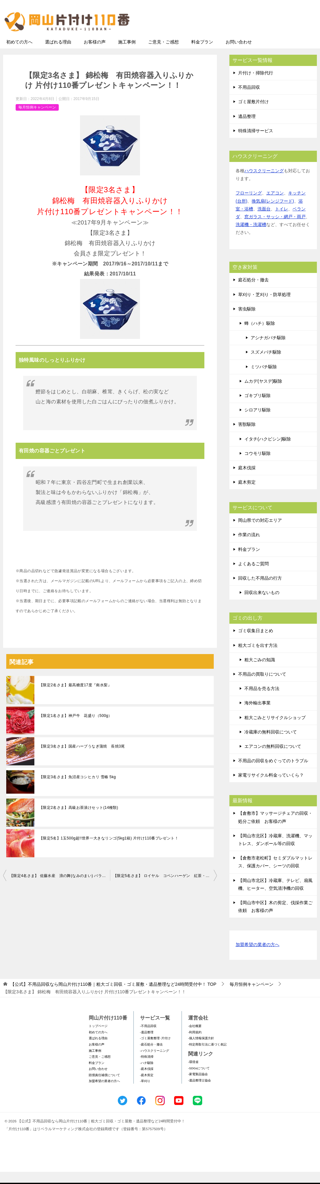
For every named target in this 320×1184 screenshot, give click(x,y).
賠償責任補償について (104, 1087)
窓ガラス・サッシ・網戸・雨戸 (275, 228)
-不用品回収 (148, 1038)
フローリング (249, 205)
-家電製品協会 (198, 1086)
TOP (113, 996)
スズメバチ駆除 (266, 364)
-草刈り (145, 1093)
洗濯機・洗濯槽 (251, 236)
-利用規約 (195, 1044)
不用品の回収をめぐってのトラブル (273, 772)
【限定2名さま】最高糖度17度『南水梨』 (75, 697)
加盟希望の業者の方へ (257, 957)
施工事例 (127, 54)
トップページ (98, 1038)
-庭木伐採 (146, 1081)
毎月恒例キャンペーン (37, 119)
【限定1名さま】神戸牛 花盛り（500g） (75, 728)
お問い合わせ (239, 54)
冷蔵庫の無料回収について (270, 744)
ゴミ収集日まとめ (255, 642)
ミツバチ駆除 (264, 378)
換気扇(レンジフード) (273, 213)
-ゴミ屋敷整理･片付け (155, 1050)
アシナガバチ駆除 (268, 349)
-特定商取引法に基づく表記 (207, 1056)
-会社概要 (195, 1038)
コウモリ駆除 (257, 465)
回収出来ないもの (261, 604)
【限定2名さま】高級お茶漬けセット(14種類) (78, 820)
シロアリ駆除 (257, 422)
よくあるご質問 (253, 575)
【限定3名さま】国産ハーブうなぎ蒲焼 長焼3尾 (82, 758)
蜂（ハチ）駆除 (259, 335)
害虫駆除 (247, 321)
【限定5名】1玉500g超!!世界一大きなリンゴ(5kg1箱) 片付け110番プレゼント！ (108, 850)
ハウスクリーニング (264, 182)
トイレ (281, 221)
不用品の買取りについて (262, 686)
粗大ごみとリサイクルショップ (275, 729)
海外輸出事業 (257, 715)
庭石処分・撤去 (253, 292)
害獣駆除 (247, 436)
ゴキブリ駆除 (257, 407)
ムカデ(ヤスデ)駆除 (263, 393)
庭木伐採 (247, 479)
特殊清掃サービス (255, 142)
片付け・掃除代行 (255, 85)
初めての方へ (19, 54)
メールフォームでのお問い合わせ (259, 36)
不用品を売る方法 (261, 700)
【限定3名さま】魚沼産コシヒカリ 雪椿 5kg (77, 789)
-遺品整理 (146, 1044)
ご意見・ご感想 (163, 54)
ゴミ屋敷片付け (253, 113)
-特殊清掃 (146, 1069)
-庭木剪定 (146, 1087)
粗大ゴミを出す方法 (258, 657)
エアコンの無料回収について (272, 758)
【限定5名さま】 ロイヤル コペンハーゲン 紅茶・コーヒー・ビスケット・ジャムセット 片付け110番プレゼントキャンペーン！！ (165, 888)
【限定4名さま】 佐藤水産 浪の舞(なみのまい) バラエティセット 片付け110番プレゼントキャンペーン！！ (59, 888)
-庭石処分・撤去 (151, 1056)
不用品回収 (249, 99)
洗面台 (264, 221)
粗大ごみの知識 (259, 671)
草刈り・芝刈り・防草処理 (264, 306)
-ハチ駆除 (146, 1075)
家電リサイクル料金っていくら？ (271, 787)
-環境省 (193, 1074)
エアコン (275, 205)
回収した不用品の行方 (260, 590)
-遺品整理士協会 (199, 1092)
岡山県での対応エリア (260, 532)
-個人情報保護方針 (201, 1050)
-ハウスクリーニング (154, 1063)
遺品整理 (247, 128)
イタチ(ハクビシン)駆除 (267, 451)
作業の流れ (249, 546)
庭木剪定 (247, 494)
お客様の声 (95, 54)
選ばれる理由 (58, 54)
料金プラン (202, 54)
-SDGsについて (199, 1080)
